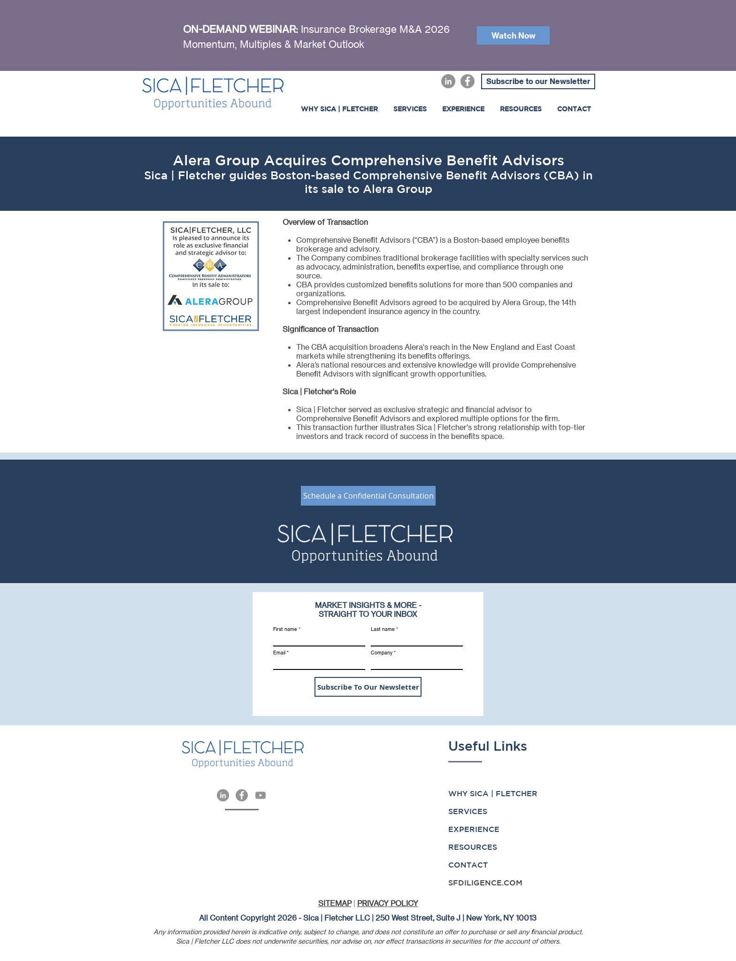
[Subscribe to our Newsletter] (538, 81)
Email (279, 652)
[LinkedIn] (448, 81)
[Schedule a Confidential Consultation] (368, 496)
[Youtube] (260, 795)
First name (285, 629)
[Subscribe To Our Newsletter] (368, 687)
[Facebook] (467, 81)
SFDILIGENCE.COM (485, 882)
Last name (383, 629)
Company (381, 652)
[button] (463, 109)
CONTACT (468, 865)
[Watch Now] (513, 35)
